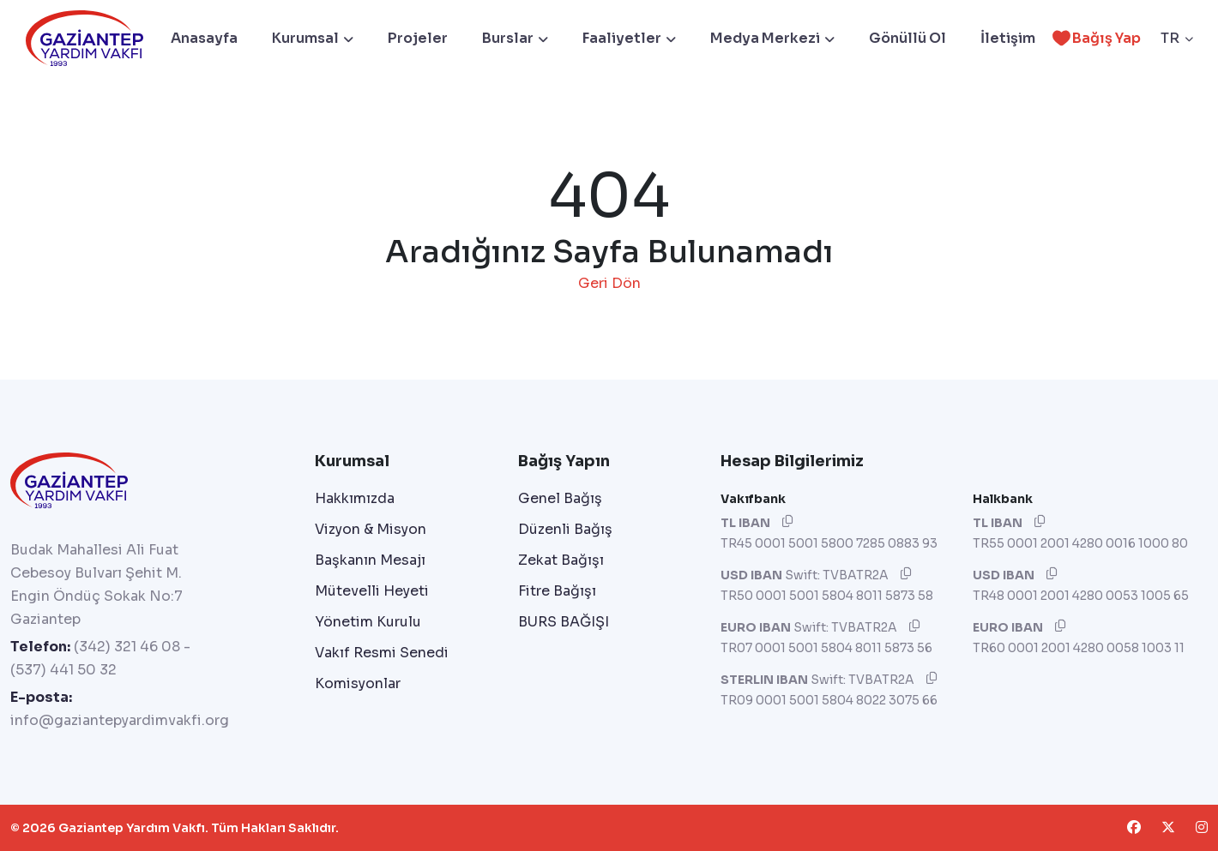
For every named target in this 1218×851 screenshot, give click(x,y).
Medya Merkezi (772, 38)
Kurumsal (312, 38)
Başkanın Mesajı (370, 560)
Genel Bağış (560, 498)
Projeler (418, 38)
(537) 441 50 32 (63, 670)
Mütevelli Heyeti (372, 591)
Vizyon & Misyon (370, 529)
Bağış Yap (1093, 38)
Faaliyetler (629, 38)
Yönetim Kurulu (368, 622)
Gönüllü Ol (907, 38)
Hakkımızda (355, 498)
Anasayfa (204, 38)
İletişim (1007, 38)
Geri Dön (609, 283)
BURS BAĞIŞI (563, 622)
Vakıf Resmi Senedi (382, 653)
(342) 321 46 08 (127, 647)
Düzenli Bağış (565, 529)
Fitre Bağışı (557, 591)
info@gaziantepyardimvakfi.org (119, 720)
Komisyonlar (358, 683)
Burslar (515, 38)
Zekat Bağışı (561, 560)
